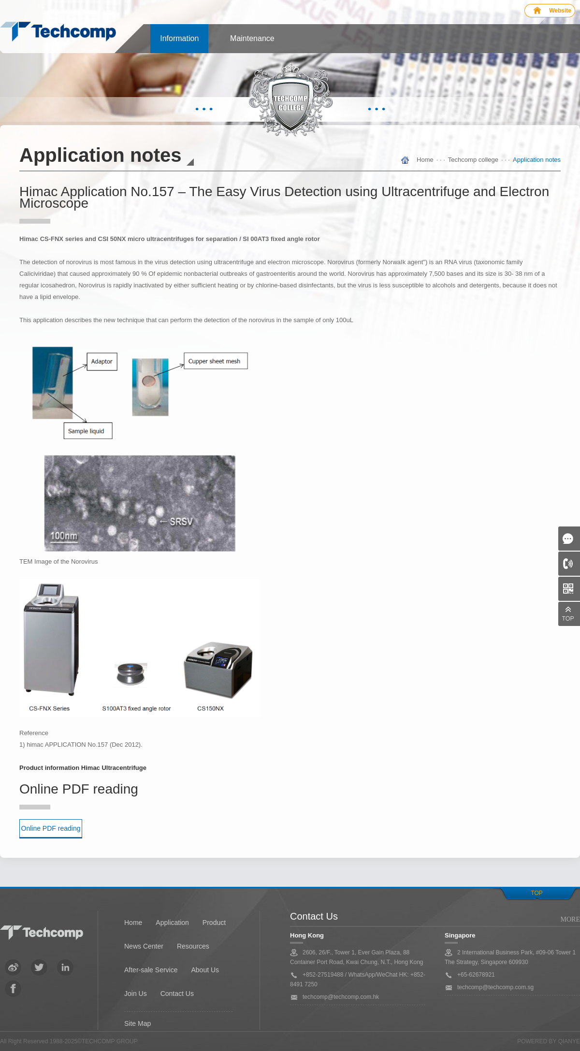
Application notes (537, 159)
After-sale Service (150, 970)
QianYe (569, 1041)
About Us (205, 970)
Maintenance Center (252, 43)
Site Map (137, 1023)
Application (172, 922)
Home (425, 159)
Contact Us (177, 993)
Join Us (135, 993)
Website (560, 10)
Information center (179, 43)
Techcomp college (473, 159)
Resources (193, 946)
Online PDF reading (51, 828)
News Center (143, 946)
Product (214, 922)
